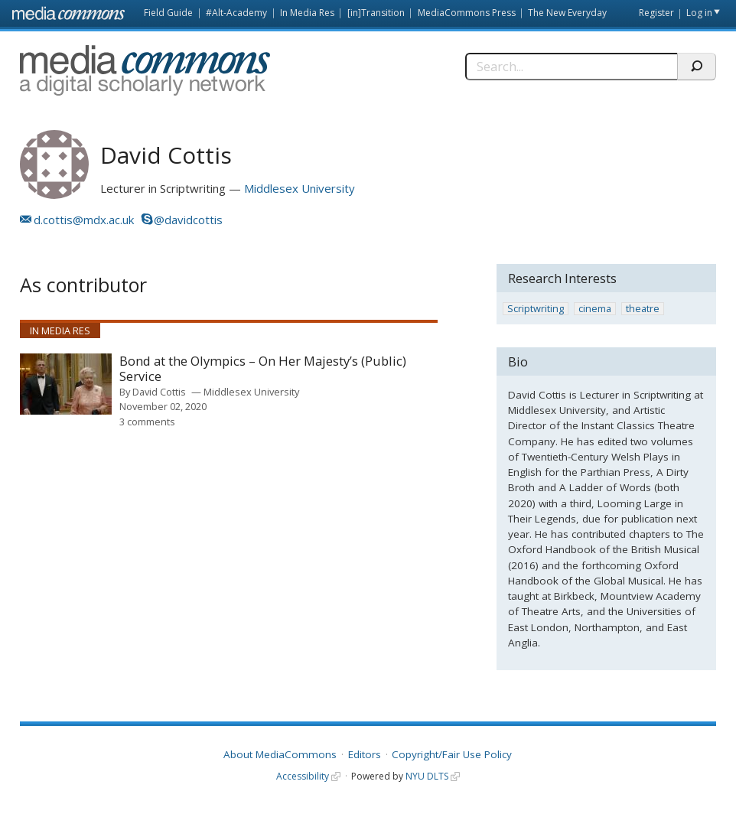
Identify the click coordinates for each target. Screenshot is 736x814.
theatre (642, 308)
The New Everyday (567, 12)
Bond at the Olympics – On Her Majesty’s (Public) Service (262, 369)
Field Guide (168, 12)
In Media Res (307, 12)
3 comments (147, 421)
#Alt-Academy (236, 12)
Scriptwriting (535, 308)
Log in (699, 12)
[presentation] (66, 384)
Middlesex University (299, 188)
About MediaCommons (280, 754)
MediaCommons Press (467, 12)
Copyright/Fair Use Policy (452, 754)
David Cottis (159, 392)
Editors (364, 754)
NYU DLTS (426, 776)
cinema (594, 308)
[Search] (571, 66)
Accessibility (302, 776)
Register (656, 12)
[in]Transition (376, 12)
